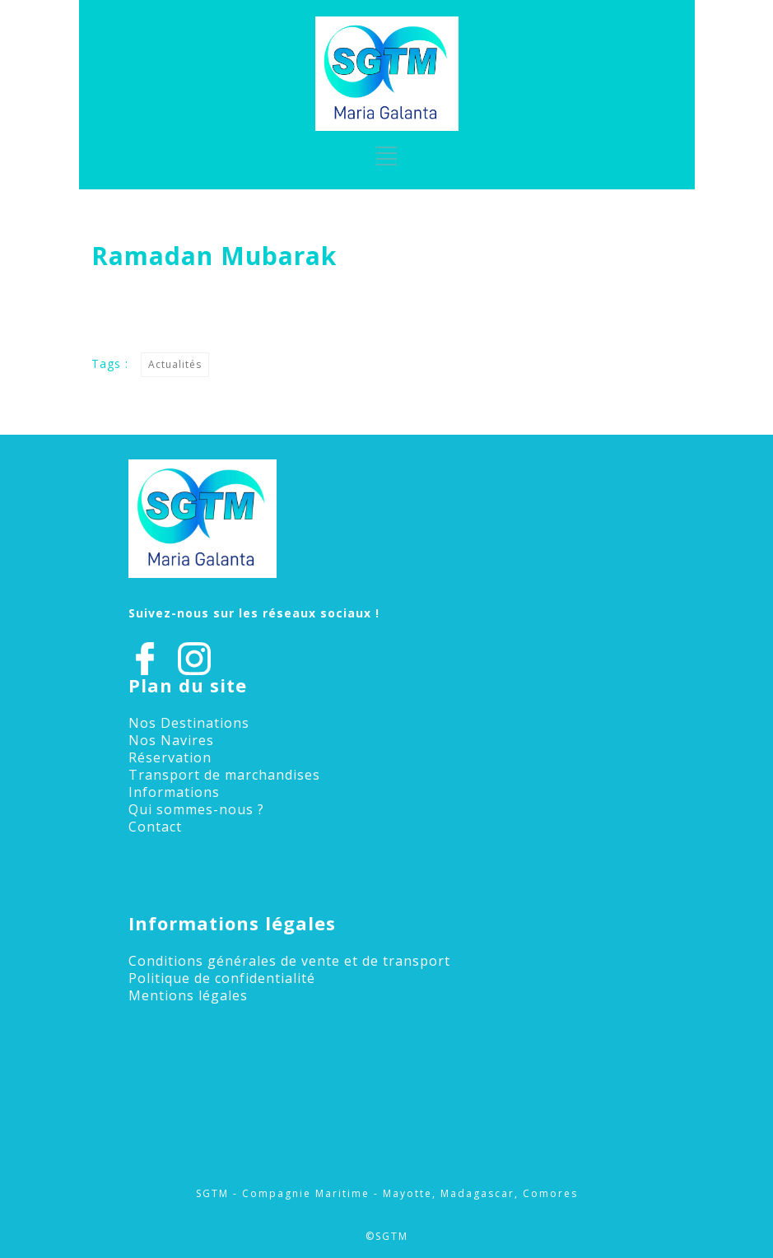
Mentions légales (188, 995)
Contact (155, 827)
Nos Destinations (188, 723)
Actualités (175, 364)
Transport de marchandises (224, 775)
